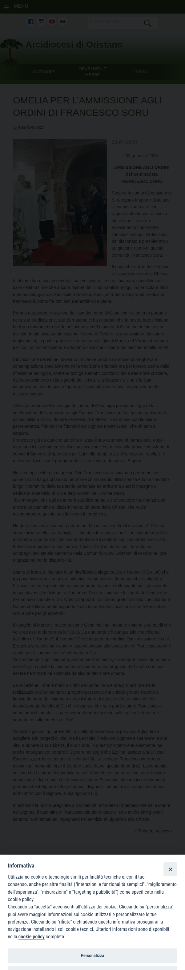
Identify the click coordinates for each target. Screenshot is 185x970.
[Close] (170, 869)
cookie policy (31, 937)
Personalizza (92, 955)
